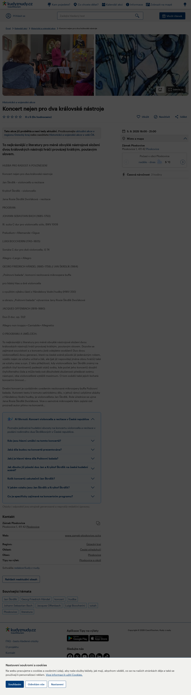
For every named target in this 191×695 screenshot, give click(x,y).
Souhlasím (14, 684)
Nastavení (57, 684)
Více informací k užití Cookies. (64, 674)
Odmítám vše (36, 684)
